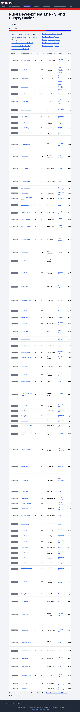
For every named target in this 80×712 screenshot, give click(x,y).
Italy (59, 260)
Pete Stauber (24, 69)
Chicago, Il (61, 563)
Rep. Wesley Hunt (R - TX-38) (20, 34)
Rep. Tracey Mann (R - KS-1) (50, 43)
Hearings (36, 6)
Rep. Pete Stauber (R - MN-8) (20, 49)
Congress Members (14, 6)
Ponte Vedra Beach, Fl (60, 101)
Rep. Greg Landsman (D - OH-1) (51, 40)
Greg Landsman (25, 60)
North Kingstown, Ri (61, 480)
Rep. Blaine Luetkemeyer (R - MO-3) (22, 43)
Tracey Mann (24, 168)
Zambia (60, 168)
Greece (60, 310)
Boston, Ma (61, 93)
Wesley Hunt (24, 101)
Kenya (59, 601)
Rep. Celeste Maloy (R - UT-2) (51, 46)
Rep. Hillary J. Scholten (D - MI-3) (52, 34)
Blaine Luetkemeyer (26, 449)
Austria (60, 366)
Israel (59, 181)
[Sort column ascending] (31, 53)
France (60, 252)
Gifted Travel (46, 6)
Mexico (60, 547)
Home (3, 6)
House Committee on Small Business (57, 693)
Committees (27, 6)
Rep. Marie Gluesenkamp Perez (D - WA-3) (24, 37)
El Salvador (61, 594)
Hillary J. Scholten (26, 110)
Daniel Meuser (25, 122)
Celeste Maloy (25, 128)
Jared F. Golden (25, 212)
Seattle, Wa (61, 198)
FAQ (71, 6)
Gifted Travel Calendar (60, 6)
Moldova (60, 300)
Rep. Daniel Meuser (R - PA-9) (51, 37)
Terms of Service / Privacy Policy (38, 709)
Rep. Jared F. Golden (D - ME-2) (21, 46)
